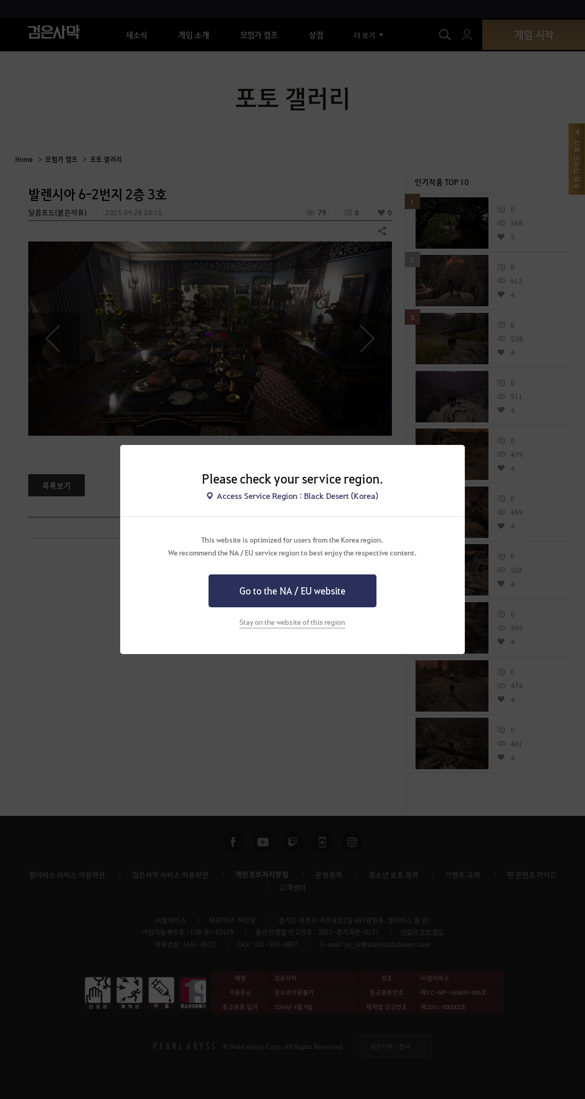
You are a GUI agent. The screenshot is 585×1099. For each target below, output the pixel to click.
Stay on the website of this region (292, 621)
